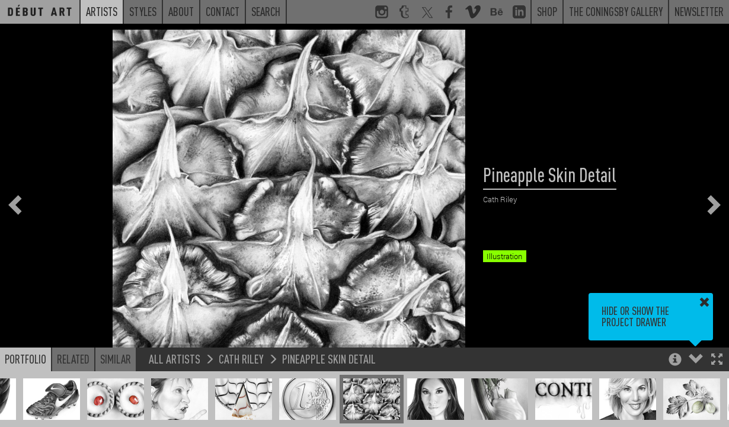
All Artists (174, 358)
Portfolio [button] (25, 359)
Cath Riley (241, 358)
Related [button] (73, 359)
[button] (716, 360)
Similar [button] (115, 359)
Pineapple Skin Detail (329, 358)
